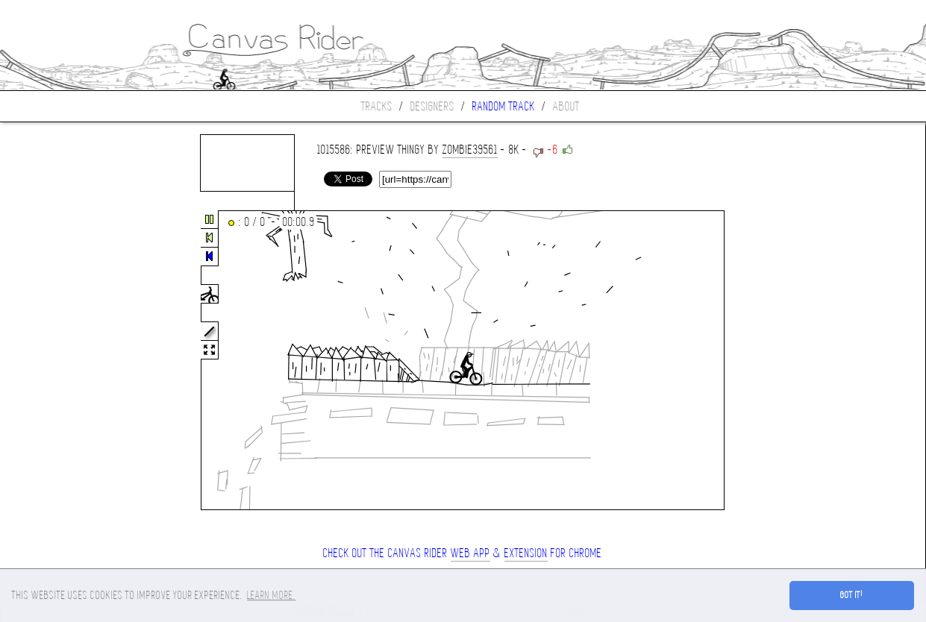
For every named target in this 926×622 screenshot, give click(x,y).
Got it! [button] (851, 595)
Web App (470, 553)
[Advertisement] (62, 361)
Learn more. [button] (271, 595)
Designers (432, 106)
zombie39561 (470, 149)
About (566, 106)
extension (526, 553)
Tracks (376, 106)
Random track (503, 106)
